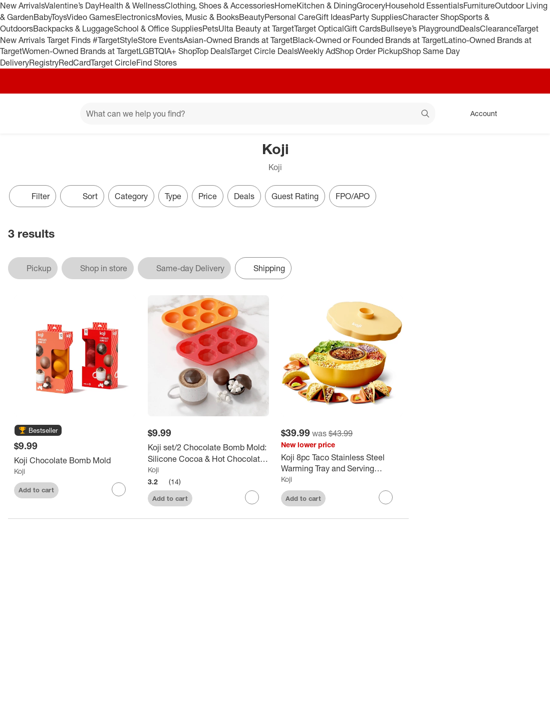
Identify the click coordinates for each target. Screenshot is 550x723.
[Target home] (22, 114)
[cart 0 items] (529, 114)
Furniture (479, 6)
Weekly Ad (316, 51)
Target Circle (113, 63)
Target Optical (319, 29)
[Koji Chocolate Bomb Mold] (75, 460)
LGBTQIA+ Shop (167, 51)
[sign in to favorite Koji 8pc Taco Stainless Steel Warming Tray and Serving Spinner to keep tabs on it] (386, 497)
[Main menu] (57, 114)
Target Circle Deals (264, 51)
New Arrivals (22, 6)
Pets (210, 29)
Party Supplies (376, 17)
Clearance (498, 29)
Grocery (371, 6)
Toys (59, 17)
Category (131, 196)
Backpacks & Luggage (73, 29)
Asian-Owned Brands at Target (238, 40)
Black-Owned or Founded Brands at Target (368, 40)
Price (207, 196)
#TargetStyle (115, 40)
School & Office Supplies (158, 29)
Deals (469, 29)
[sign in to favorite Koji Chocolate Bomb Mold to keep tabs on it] (119, 489)
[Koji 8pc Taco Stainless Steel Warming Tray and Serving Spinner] (342, 463)
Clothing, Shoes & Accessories (219, 6)
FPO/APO (353, 196)
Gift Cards (362, 29)
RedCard (75, 63)
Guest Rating (295, 196)
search (425, 115)
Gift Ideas (333, 17)
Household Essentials (424, 6)
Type (173, 196)
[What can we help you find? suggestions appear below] (257, 114)
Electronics (135, 17)
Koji (19, 471)
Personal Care (290, 17)
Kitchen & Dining (327, 6)
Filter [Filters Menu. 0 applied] (33, 196)
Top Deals (213, 51)
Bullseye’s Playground (420, 29)
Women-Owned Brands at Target (80, 51)
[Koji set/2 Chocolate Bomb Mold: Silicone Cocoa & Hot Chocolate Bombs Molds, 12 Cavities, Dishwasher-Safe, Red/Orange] (208, 453)
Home (285, 6)
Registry (44, 63)
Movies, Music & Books (197, 17)
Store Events (160, 40)
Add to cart (36, 490)
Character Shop (430, 17)
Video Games (91, 17)
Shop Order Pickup (368, 51)
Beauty (251, 17)
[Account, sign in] (478, 114)
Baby (42, 17)
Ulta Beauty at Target (256, 29)
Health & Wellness (132, 6)
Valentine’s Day (72, 6)
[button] (38, 430)
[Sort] (82, 196)
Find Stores (156, 63)
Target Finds (70, 40)
